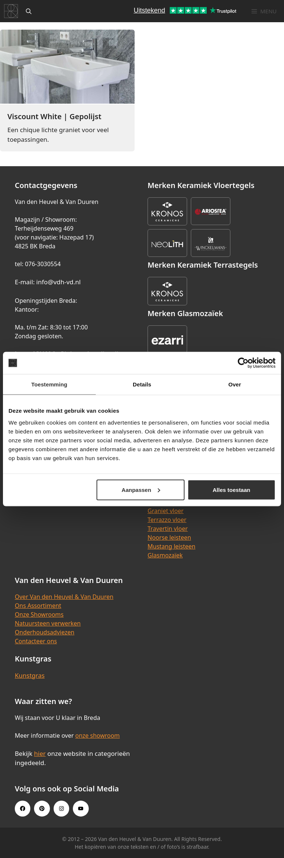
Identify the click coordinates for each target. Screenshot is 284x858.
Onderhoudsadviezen (44, 632)
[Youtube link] (80, 808)
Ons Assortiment (38, 605)
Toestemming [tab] (49, 384)
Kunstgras (30, 675)
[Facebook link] (22, 808)
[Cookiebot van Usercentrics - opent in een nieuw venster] (243, 363)
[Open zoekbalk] (28, 11)
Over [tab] (234, 384)
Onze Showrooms (39, 614)
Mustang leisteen (171, 546)
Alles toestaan (231, 489)
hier (40, 753)
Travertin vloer (168, 528)
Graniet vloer (165, 511)
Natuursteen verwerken (48, 623)
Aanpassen (141, 489)
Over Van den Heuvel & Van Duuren (64, 597)
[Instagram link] (61, 808)
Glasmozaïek (165, 555)
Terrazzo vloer (167, 520)
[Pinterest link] (42, 808)
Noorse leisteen (169, 537)
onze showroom (97, 735)
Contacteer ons (36, 641)
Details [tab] (142, 384)
